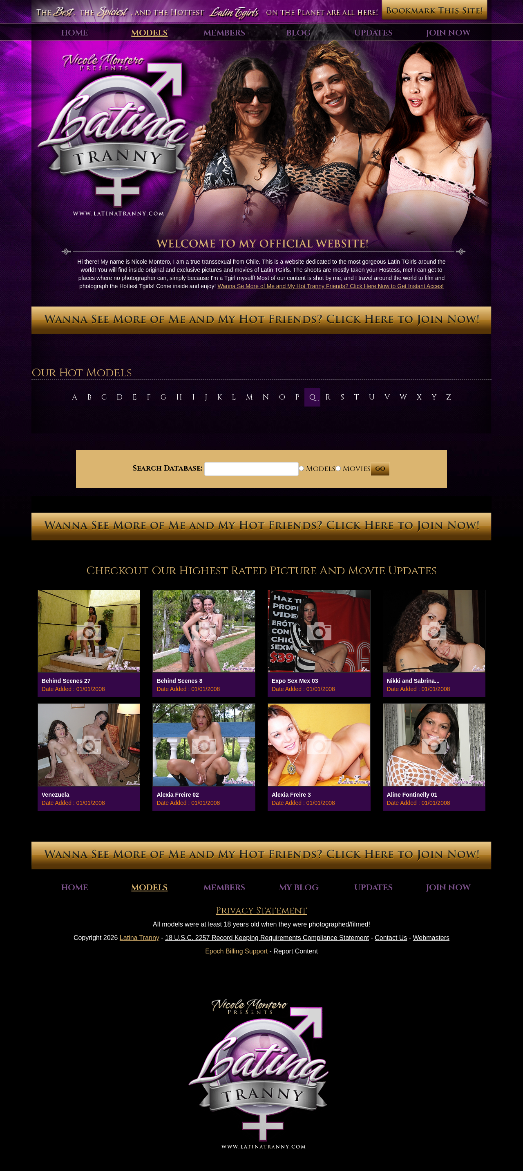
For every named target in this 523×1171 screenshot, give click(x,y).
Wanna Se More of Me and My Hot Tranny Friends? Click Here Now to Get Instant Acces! (330, 286)
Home (74, 32)
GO (380, 469)
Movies (353, 469)
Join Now (448, 32)
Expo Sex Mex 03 (295, 681)
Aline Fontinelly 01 (412, 794)
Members (224, 32)
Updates (373, 32)
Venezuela (55, 794)
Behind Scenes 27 (66, 681)
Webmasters (431, 937)
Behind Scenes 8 (179, 681)
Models (149, 32)
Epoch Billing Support (236, 951)
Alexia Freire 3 (291, 794)
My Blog (299, 887)
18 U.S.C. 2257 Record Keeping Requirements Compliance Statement (267, 937)
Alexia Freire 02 (177, 794)
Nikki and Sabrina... (413, 681)
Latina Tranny (139, 937)
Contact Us (391, 937)
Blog (298, 32)
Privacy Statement (261, 911)
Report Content (295, 951)
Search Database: (167, 468)
